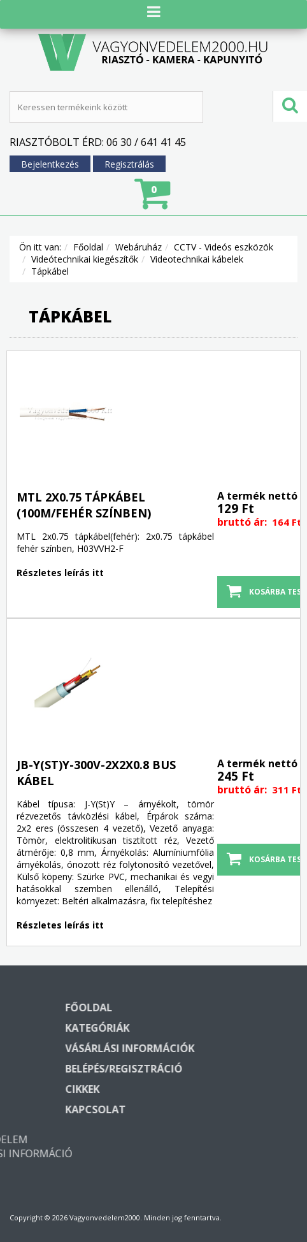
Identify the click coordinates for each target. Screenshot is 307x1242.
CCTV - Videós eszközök (223, 252)
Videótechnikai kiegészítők (84, 264)
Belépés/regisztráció (217, 1074)
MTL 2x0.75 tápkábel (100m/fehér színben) (84, 510)
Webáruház (138, 252)
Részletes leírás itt (60, 578)
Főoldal (88, 252)
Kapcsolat (189, 1115)
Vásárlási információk (224, 1053)
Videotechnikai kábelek (196, 264)
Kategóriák (191, 1033)
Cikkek (176, 1094)
